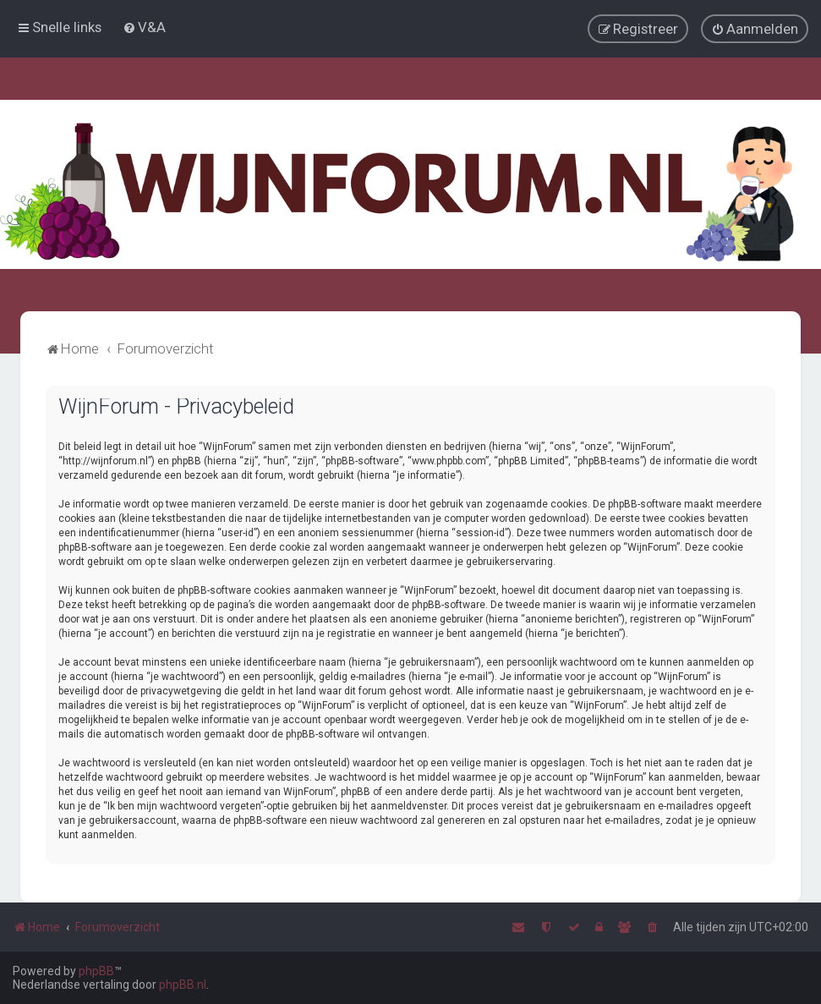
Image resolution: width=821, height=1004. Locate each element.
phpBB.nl (182, 984)
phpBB (96, 971)
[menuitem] (144, 27)
